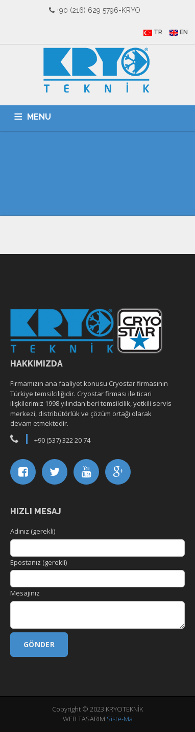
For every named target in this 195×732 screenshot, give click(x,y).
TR (152, 32)
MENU (39, 117)
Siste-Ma (120, 718)
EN (178, 32)
